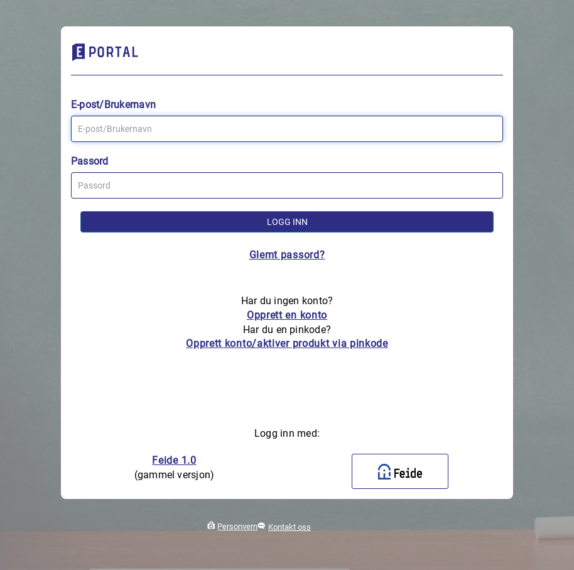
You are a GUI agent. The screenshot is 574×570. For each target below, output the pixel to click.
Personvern (237, 526)
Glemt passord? (287, 255)
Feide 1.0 (174, 460)
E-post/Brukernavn (113, 105)
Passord (90, 161)
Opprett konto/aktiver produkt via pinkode (287, 343)
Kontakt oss (289, 527)
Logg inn (287, 222)
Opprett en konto (287, 315)
